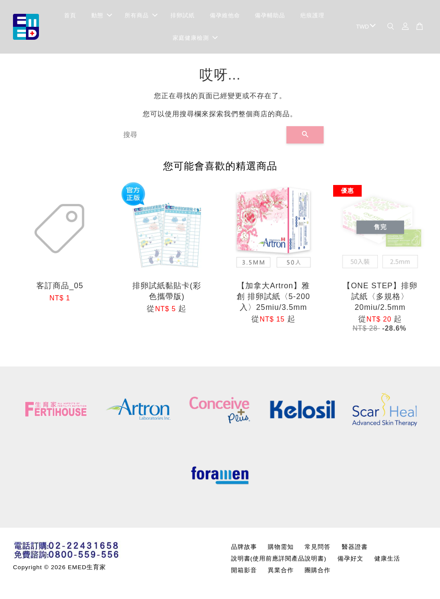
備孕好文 (350, 558)
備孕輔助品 (270, 15)
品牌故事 (244, 547)
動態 (101, 15)
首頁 (70, 15)
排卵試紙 (182, 15)
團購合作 (318, 570)
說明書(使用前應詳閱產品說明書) (279, 558)
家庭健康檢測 (195, 38)
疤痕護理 (312, 15)
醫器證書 (355, 547)
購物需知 (281, 547)
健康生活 (387, 558)
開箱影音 (244, 570)
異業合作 (281, 570)
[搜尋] (201, 134)
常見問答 (318, 547)
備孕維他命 (225, 15)
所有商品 (141, 15)
